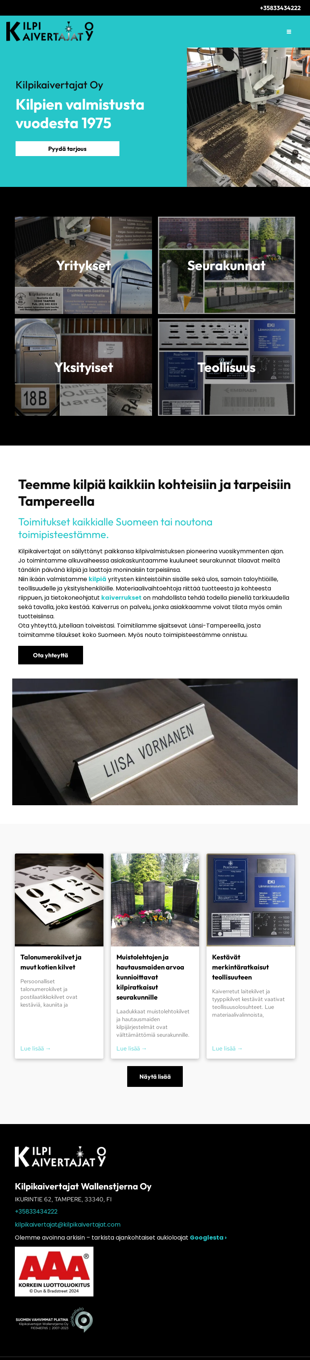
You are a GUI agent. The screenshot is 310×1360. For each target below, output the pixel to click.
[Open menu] (289, 31)
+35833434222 (36, 1211)
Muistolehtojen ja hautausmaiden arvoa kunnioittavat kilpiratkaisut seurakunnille (150, 977)
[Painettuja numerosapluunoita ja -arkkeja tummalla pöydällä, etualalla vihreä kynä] (59, 900)
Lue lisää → (35, 1048)
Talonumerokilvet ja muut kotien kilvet (51, 962)
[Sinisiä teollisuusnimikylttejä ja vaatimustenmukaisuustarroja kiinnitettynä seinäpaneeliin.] (251, 900)
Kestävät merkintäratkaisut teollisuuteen (240, 967)
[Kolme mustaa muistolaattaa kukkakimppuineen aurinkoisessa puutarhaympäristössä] (155, 900)
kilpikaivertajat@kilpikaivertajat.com (68, 1224)
